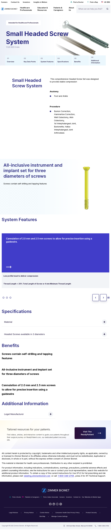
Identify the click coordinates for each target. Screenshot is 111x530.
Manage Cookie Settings (59, 516)
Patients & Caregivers (32, 497)
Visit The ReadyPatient (91, 433)
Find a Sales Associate (50, 497)
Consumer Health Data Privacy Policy (67, 512)
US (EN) (105, 2)
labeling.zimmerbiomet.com (37, 476)
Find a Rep (92, 2)
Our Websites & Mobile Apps (91, 497)
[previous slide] (95, 297)
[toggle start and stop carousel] (108, 297)
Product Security (91, 512)
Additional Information (95, 62)
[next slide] (103, 297)
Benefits (77, 62)
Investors (26, 2)
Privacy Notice (29, 512)
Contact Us (15, 2)
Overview (10, 62)
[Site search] (107, 9)
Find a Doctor (77, 2)
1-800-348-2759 (66, 476)
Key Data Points (30, 62)
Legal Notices (13, 512)
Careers (4, 2)
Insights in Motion (40, 2)
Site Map (42, 516)
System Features (47, 62)
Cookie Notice (44, 512)
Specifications (63, 62)
